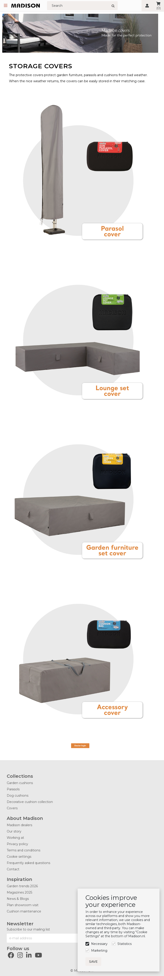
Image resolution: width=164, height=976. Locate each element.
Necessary (99, 944)
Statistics (124, 944)
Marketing (99, 951)
